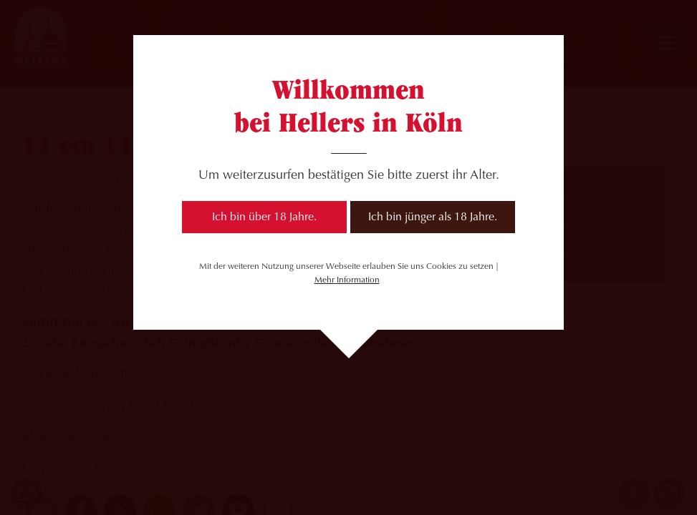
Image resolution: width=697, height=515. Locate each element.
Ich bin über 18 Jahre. (264, 217)
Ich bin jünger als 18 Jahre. (432, 217)
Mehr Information (347, 280)
